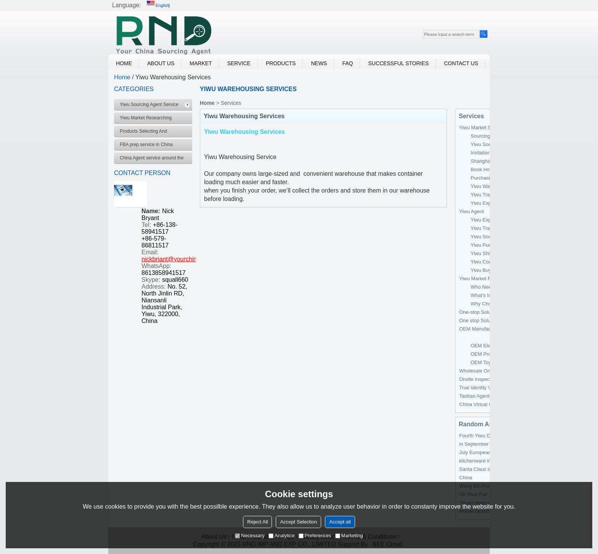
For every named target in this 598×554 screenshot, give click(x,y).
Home (124, 63)
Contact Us (461, 63)
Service (239, 63)
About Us (160, 63)
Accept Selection (298, 522)
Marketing (349, 535)
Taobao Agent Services (484, 396)
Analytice (281, 535)
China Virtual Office (480, 404)
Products (281, 63)
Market (201, 63)
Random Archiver (484, 424)
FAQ (347, 63)
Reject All (257, 522)
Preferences (315, 535)
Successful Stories (398, 63)
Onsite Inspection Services (488, 379)
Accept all (339, 522)
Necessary (249, 535)
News (319, 63)
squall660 (175, 279)
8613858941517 (163, 273)
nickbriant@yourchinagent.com (183, 259)
